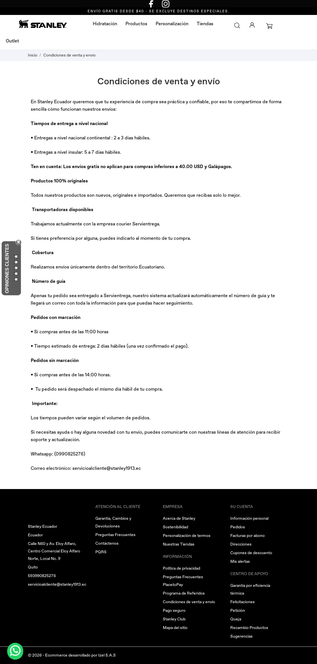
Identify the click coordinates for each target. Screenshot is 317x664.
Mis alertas (240, 561)
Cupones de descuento (251, 552)
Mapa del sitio (175, 627)
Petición (237, 610)
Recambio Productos (249, 627)
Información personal (249, 518)
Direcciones (241, 544)
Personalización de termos (186, 535)
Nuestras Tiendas (178, 544)
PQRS (101, 552)
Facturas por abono (247, 535)
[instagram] (165, 3)
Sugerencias (241, 636)
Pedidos (237, 527)
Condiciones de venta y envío (189, 601)
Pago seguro (174, 610)
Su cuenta (241, 506)
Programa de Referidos (184, 593)
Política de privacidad (181, 568)
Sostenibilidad (175, 527)
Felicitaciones (242, 601)
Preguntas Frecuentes (115, 534)
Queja (235, 619)
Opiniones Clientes (7, 268)
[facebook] (151, 3)
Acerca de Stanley (179, 518)
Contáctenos (107, 543)
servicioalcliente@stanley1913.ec (106, 468)
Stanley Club (174, 619)
